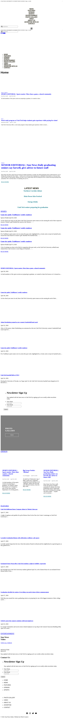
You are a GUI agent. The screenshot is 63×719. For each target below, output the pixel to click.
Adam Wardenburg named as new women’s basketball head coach (19, 322)
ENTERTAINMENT (31, 15)
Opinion (7, 57)
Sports (6, 58)
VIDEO (31, 18)
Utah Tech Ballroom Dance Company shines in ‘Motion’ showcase (19, 509)
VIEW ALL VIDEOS (6, 643)
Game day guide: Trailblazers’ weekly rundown (16, 215)
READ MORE (5, 182)
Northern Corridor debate (33, 191)
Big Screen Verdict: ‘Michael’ (29, 471)
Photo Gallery (9, 61)
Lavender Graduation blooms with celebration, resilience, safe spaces (20, 538)
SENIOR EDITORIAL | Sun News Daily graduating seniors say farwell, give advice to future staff (28, 166)
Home (6, 680)
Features (7, 56)
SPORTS (31, 14)
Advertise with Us (10, 66)
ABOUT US (31, 20)
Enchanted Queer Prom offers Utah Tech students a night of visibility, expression (23, 563)
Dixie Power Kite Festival (33, 196)
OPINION (31, 12)
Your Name (10, 401)
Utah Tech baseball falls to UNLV (10, 375)
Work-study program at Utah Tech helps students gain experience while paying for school (29, 120)
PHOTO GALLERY (31, 17)
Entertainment (9, 60)
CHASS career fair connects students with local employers (17, 621)
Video (6, 63)
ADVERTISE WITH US (31, 22)
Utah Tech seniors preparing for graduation (33, 207)
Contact (7, 67)
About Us (7, 64)
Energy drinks (33, 202)
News (6, 54)
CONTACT (31, 23)
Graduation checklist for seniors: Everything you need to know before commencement (25, 592)
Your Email (10, 404)
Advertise (7, 705)
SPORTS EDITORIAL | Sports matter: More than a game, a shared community (26, 94)
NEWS (31, 9)
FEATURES (31, 10)
